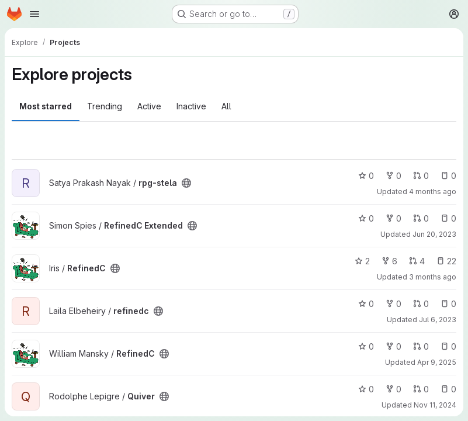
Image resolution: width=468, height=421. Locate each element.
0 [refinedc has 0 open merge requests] (421, 304)
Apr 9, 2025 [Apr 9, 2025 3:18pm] (436, 362)
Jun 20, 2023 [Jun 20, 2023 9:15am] (434, 234)
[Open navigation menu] (34, 14)
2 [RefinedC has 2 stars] (362, 261)
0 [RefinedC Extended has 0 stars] (366, 218)
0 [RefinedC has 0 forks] (393, 346)
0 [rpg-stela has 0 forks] (393, 176)
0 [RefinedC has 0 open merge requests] (421, 346)
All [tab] (226, 106)
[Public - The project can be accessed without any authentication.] (186, 183)
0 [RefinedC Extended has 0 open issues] (448, 218)
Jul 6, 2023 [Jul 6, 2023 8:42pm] (437, 319)
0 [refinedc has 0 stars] (366, 304)
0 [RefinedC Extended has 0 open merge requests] (421, 218)
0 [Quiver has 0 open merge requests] (421, 389)
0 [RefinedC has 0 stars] (366, 346)
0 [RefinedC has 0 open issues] (448, 346)
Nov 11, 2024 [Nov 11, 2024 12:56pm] (435, 405)
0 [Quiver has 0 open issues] (448, 389)
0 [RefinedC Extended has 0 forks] (393, 218)
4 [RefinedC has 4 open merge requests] (417, 261)
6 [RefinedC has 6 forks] (389, 261)
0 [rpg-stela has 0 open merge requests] (421, 176)
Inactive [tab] (191, 106)
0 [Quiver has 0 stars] (366, 389)
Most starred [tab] (45, 106)
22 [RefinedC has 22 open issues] (446, 261)
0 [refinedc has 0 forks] (393, 304)
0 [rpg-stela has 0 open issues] (448, 176)
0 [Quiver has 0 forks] (393, 389)
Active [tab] (149, 106)
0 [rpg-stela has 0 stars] (366, 176)
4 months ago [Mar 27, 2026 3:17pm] (432, 191)
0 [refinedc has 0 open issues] (448, 304)
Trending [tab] (104, 106)
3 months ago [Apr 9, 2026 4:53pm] (432, 276)
